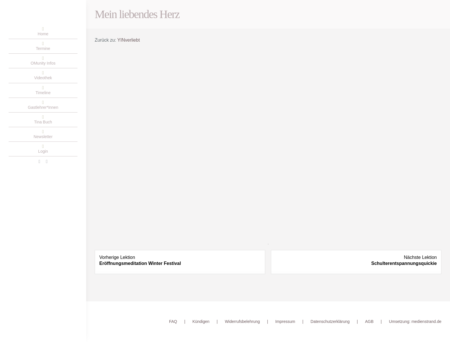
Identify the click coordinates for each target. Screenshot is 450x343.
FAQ (173, 321)
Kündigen (201, 321)
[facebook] (39, 161)
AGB (369, 321)
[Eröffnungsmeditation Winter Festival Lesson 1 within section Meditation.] (180, 260)
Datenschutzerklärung (330, 321)
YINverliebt (128, 40)
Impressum (285, 321)
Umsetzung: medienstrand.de (415, 321)
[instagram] (47, 161)
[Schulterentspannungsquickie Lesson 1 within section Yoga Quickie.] (356, 260)
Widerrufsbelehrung (242, 321)
